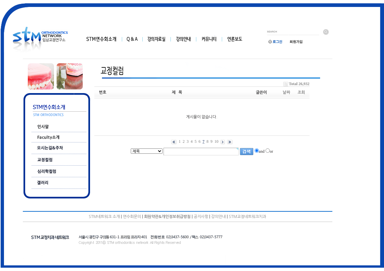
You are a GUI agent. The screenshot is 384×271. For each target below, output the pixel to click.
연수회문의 (132, 217)
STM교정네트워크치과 (247, 217)
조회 (301, 92)
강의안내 (218, 217)
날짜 (286, 92)
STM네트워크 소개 (104, 217)
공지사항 (201, 217)
